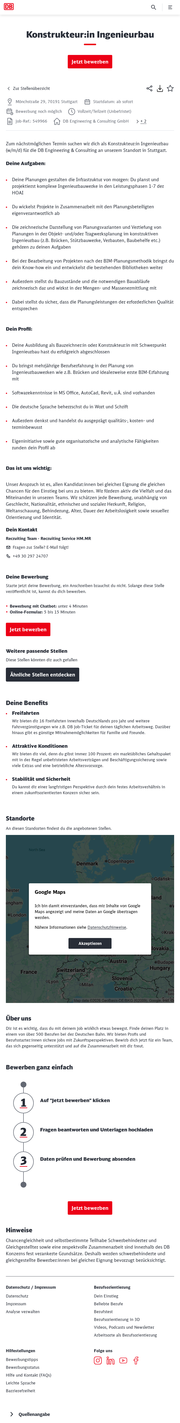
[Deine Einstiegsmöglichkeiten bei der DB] (106, 1296)
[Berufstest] (103, 1312)
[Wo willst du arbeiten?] (125, 1335)
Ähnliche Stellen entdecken (42, 675)
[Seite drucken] (160, 88)
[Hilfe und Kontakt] (28, 1375)
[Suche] (153, 7)
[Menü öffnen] (170, 7)
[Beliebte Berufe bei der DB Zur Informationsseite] (108, 1303)
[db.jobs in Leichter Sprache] (20, 1383)
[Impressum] (16, 1303)
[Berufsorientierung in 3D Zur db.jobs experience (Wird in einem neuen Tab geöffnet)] (117, 1319)
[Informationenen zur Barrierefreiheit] (20, 1390)
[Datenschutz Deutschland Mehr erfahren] (17, 1296)
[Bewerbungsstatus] (22, 1367)
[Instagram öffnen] (99, 1361)
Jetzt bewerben (90, 62)
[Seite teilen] (150, 88)
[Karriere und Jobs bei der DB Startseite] (9, 6)
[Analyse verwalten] (23, 1311)
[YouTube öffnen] (125, 1361)
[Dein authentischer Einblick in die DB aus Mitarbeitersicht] (124, 1327)
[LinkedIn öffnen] (112, 1361)
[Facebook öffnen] (138, 1361)
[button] (170, 88)
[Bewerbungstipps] (22, 1359)
